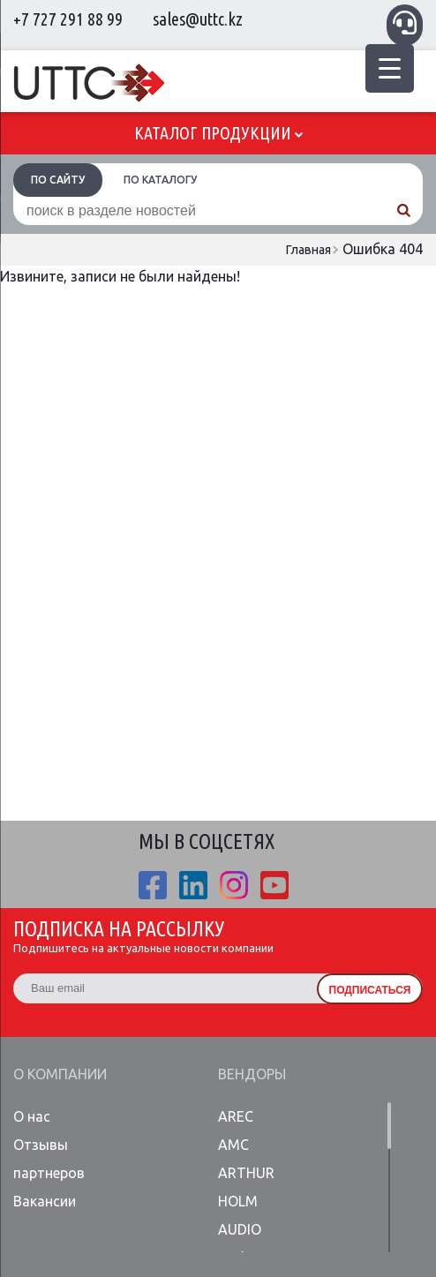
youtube (274, 885)
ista (234, 885)
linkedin (193, 885)
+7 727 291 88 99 (68, 19)
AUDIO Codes (239, 1243)
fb (153, 885)
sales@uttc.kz (198, 19)
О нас (31, 1116)
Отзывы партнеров (49, 1159)
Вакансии (44, 1201)
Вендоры (252, 1074)
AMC (233, 1145)
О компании (60, 1074)
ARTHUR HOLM (246, 1187)
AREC (235, 1116)
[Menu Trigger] (389, 68)
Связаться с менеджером (405, 22)
